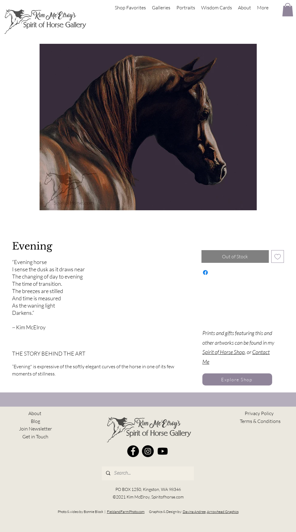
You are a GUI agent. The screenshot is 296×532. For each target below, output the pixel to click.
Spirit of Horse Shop (223, 352)
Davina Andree (194, 511)
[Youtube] (163, 451)
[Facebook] (133, 451)
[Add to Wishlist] (277, 256)
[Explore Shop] (237, 379)
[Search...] (147, 473)
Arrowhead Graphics (223, 511)
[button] (287, 9)
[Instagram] (148, 451)
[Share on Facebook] (205, 272)
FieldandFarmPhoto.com (126, 511)
